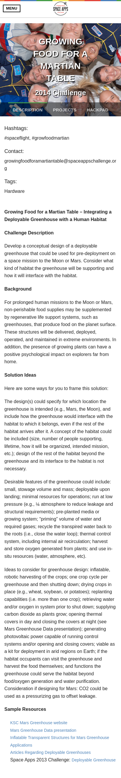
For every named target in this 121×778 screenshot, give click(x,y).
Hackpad (97, 109)
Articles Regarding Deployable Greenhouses (50, 752)
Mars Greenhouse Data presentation (43, 730)
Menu (11, 8)
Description (28, 109)
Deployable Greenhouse (94, 760)
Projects (64, 109)
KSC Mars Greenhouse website (38, 722)
